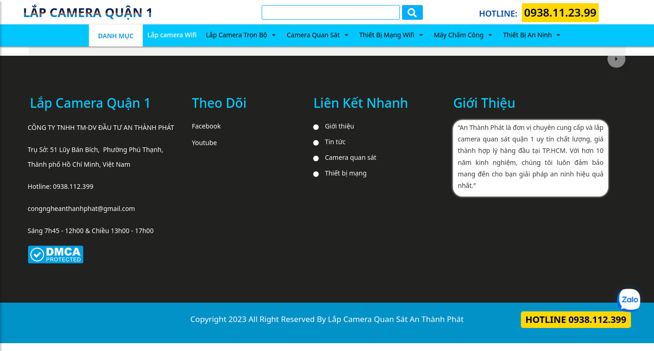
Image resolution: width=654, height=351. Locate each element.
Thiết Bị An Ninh (527, 34)
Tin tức (335, 141)
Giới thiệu (339, 126)
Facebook (206, 126)
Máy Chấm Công (459, 34)
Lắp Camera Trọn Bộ (236, 34)
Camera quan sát (350, 157)
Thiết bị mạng (346, 173)
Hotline (576, 319)
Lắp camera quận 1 (88, 12)
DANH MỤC (116, 35)
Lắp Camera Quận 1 (90, 102)
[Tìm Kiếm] (331, 12)
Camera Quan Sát (312, 34)
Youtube (204, 142)
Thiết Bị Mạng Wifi (387, 34)
